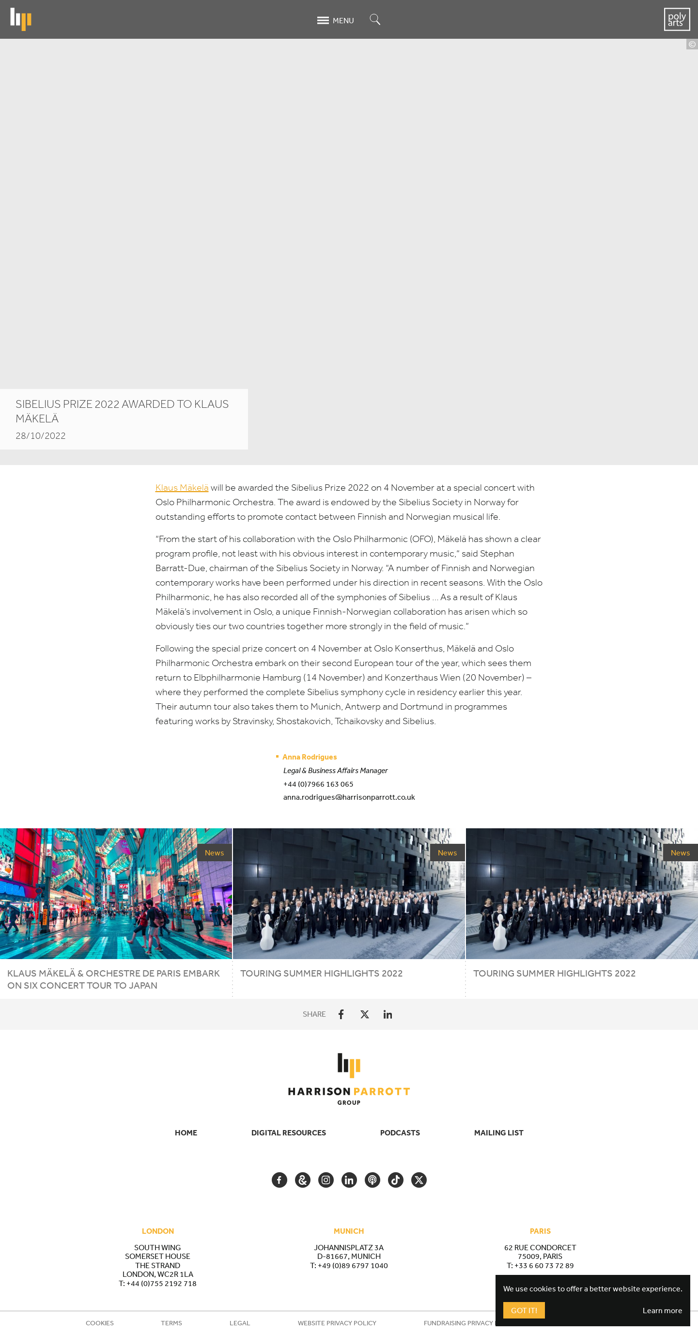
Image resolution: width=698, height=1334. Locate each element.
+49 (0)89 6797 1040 (353, 1265)
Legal (240, 1322)
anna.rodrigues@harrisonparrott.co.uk (349, 796)
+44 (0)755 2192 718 (161, 1283)
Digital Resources (288, 1132)
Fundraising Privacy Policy (470, 1322)
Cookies (100, 1322)
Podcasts (400, 1132)
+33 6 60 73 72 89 (544, 1265)
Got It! (524, 1310)
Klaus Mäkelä (182, 487)
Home (186, 1132)
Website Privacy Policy (337, 1322)
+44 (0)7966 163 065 (318, 784)
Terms (171, 1322)
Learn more (662, 1310)
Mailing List (499, 1132)
